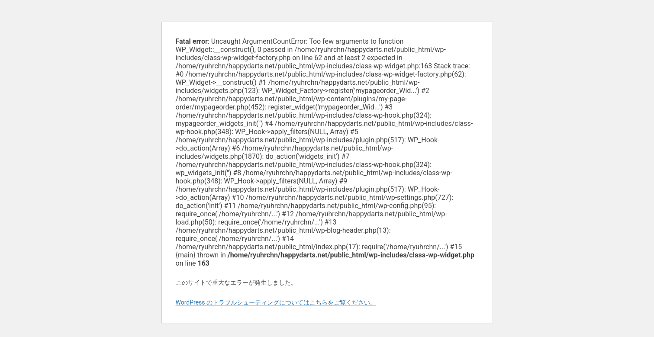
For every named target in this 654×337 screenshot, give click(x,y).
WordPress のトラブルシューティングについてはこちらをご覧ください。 (276, 302)
